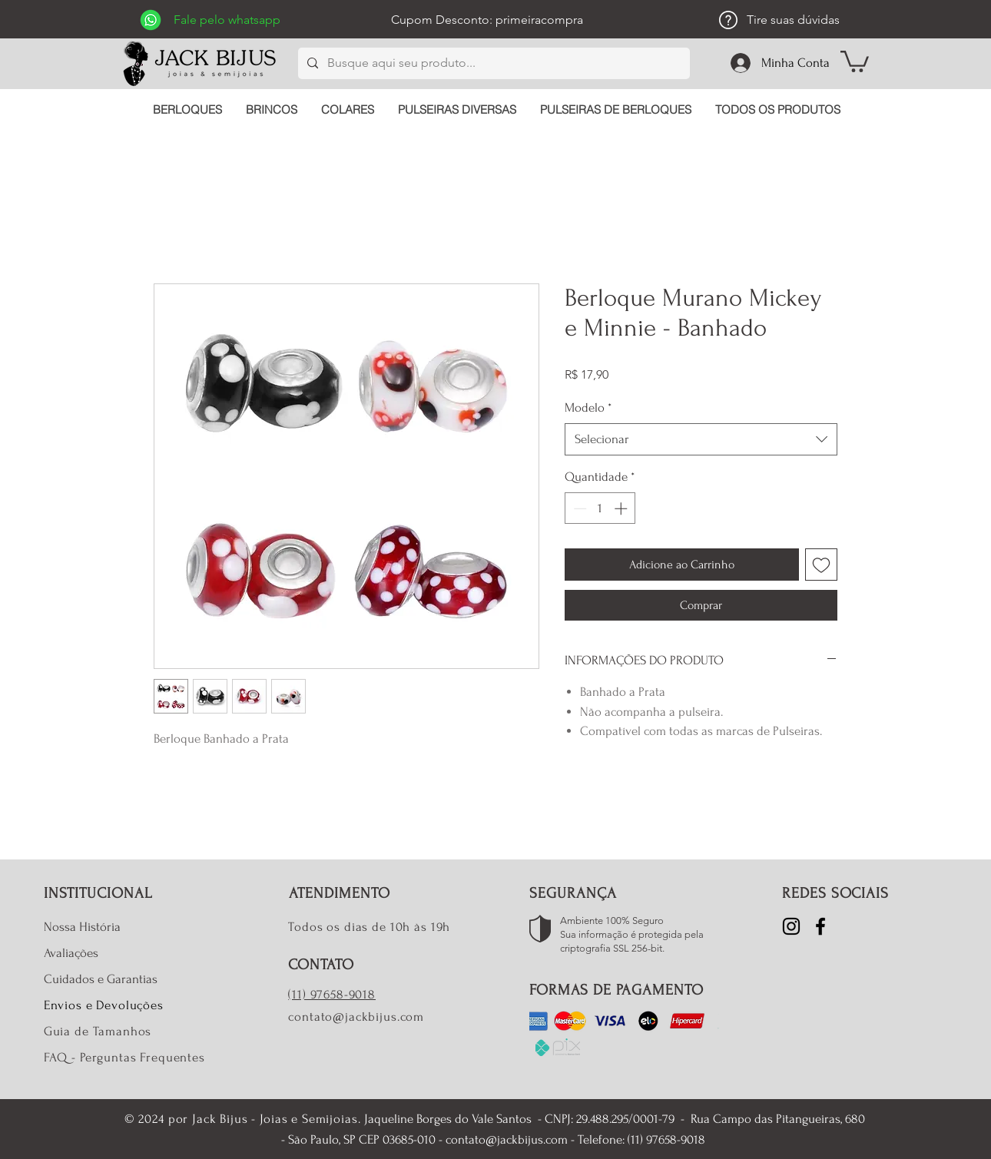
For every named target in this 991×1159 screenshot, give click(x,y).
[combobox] (701, 439)
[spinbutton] (600, 508)
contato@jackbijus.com (356, 1016)
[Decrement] (578, 508)
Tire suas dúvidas (793, 19)
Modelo (588, 407)
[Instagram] (791, 926)
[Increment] (622, 508)
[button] (854, 60)
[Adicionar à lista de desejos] (821, 564)
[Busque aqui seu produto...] (492, 63)
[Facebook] (820, 926)
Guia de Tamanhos (98, 1031)
